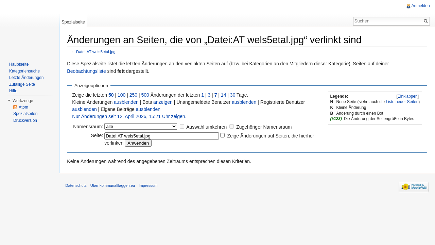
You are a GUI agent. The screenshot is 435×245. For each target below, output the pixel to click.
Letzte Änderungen (26, 77)
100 (123, 95)
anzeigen (164, 102)
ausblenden (127, 102)
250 (134, 95)
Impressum (149, 186)
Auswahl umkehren (208, 127)
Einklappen (407, 96)
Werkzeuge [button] (23, 100)
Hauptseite (19, 64)
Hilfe (13, 90)
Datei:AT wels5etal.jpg (97, 52)
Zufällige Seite (22, 84)
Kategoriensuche (24, 71)
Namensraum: (89, 127)
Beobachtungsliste (87, 71)
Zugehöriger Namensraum (265, 127)
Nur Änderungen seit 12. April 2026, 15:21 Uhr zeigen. (130, 116)
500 (146, 95)
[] (407, 96)
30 (234, 95)
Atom (23, 107)
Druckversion (25, 120)
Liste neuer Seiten (401, 102)
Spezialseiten (25, 113)
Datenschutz (77, 186)
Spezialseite (74, 21)
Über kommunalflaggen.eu (113, 186)
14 (225, 95)
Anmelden (420, 5)
